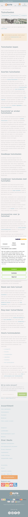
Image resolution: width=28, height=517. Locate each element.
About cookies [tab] (14, 244)
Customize (14, 273)
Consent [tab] (5, 244)
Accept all (14, 269)
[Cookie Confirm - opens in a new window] (21, 239)
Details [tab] (23, 244)
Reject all (14, 277)
